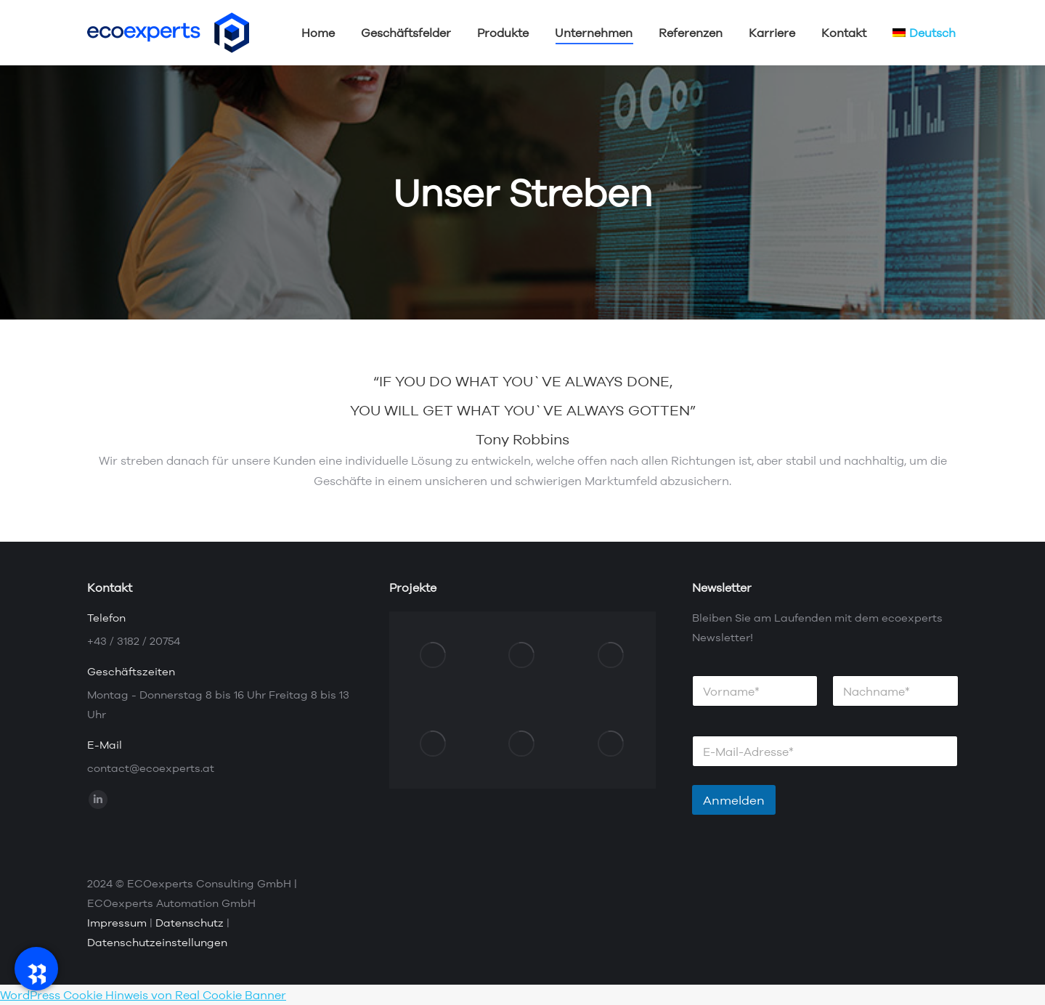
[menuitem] (924, 32)
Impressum (117, 922)
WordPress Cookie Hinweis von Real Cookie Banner (143, 994)
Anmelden (734, 800)
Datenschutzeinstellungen (157, 942)
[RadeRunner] (36, 968)
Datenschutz (189, 922)
